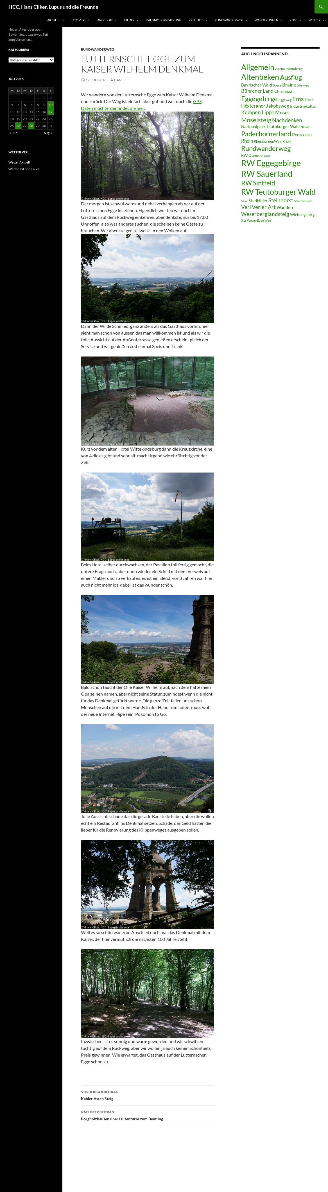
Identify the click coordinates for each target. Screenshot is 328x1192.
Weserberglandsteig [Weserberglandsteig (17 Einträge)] (265, 214)
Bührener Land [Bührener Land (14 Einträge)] (257, 91)
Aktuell (53, 20)
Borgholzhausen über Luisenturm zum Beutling (147, 1115)
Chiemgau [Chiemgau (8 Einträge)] (283, 91)
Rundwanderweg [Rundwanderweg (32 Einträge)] (266, 148)
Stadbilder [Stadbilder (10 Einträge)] (258, 200)
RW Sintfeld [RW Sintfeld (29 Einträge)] (258, 183)
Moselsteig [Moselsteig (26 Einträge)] (256, 120)
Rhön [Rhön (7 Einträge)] (286, 141)
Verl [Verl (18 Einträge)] (246, 207)
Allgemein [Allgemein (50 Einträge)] (257, 67)
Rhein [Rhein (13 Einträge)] (247, 141)
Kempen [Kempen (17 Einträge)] (251, 112)
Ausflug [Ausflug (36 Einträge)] (291, 77)
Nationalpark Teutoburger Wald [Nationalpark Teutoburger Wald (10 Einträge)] (270, 126)
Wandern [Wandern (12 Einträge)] (286, 207)
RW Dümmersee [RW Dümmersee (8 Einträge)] (255, 155)
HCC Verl (78, 20)
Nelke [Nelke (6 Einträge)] (304, 127)
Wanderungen (266, 20)
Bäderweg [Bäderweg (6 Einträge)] (301, 85)
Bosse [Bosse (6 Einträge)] (277, 85)
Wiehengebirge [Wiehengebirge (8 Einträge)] (303, 214)
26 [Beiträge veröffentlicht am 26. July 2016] (18, 126)
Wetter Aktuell (19, 162)
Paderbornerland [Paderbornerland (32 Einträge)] (266, 134)
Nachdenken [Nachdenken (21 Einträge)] (287, 120)
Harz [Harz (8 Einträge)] (309, 99)
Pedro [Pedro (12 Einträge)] (298, 134)
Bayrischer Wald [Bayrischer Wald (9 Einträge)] (256, 85)
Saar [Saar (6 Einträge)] (244, 201)
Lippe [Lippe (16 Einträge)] (268, 112)
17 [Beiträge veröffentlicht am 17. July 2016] (51, 112)
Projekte (196, 20)
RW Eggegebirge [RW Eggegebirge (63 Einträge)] (271, 163)
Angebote (105, 20)
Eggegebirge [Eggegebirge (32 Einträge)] (259, 99)
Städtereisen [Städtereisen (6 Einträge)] (303, 201)
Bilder (129, 20)
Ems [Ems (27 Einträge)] (298, 99)
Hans (118, 80)
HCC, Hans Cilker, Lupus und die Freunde (53, 7)
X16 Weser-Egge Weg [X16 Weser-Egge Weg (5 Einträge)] (256, 220)
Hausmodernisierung (163, 20)
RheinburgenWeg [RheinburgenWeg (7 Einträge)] (268, 141)
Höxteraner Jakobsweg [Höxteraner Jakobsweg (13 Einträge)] (265, 106)
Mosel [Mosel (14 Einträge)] (282, 112)
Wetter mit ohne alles (23, 169)
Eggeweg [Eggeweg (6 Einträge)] (285, 100)
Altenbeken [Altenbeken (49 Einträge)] (260, 76)
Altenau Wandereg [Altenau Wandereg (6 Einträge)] (288, 69)
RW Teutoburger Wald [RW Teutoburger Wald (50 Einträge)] (278, 191)
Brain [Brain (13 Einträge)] (287, 85)
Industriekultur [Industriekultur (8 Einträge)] (303, 106)
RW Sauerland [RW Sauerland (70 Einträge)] (266, 173)
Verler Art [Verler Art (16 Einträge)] (264, 207)
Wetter (314, 20)
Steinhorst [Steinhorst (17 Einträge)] (280, 200)
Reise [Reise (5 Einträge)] (308, 135)
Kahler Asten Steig (147, 1095)
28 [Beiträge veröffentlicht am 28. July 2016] (31, 126)
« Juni (14, 133)
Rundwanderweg (229, 20)
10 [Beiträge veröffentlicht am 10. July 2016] (51, 105)
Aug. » (48, 133)
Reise (293, 20)
